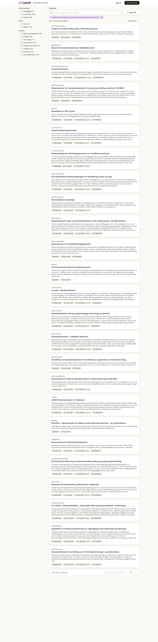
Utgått (25, 27)
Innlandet (26, 37)
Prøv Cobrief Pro (132, 3)
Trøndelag (26, 49)
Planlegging (27, 11)
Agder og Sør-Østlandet (31, 34)
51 (131, 572)
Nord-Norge (27, 40)
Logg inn (118, 3)
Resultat (26, 17)
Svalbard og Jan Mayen (30, 46)
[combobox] (85, 12)
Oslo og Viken (27, 43)
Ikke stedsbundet (28, 55)
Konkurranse (27, 14)
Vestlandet (26, 52)
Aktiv (24, 24)
